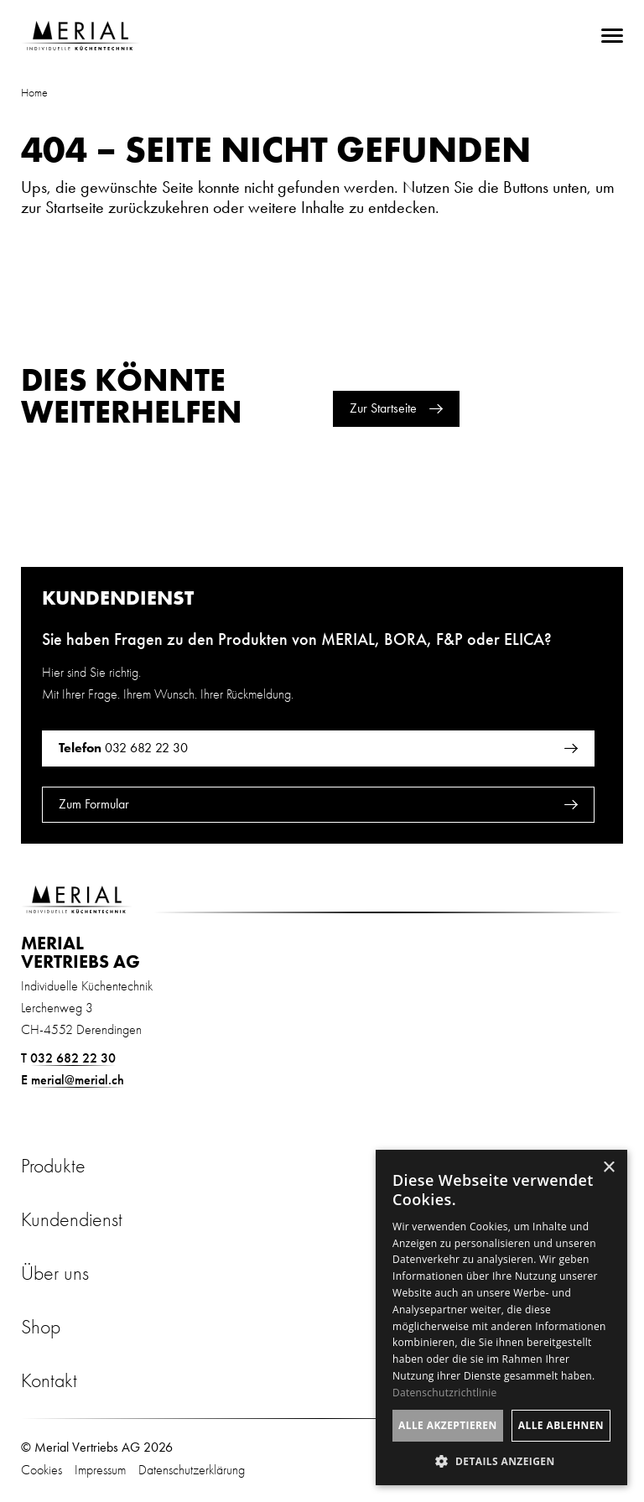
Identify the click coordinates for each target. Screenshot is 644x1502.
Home (34, 93)
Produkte (53, 1165)
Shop (40, 1326)
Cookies (41, 1470)
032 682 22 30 (73, 1058)
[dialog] (501, 1317)
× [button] (608, 1168)
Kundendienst (71, 1219)
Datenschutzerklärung (191, 1470)
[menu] (612, 36)
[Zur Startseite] (80, 35)
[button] (501, 1460)
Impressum (100, 1470)
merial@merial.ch (77, 1080)
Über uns (55, 1273)
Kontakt (49, 1380)
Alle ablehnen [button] (561, 1425)
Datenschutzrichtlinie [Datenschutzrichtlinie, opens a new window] (444, 1392)
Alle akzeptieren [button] (447, 1425)
